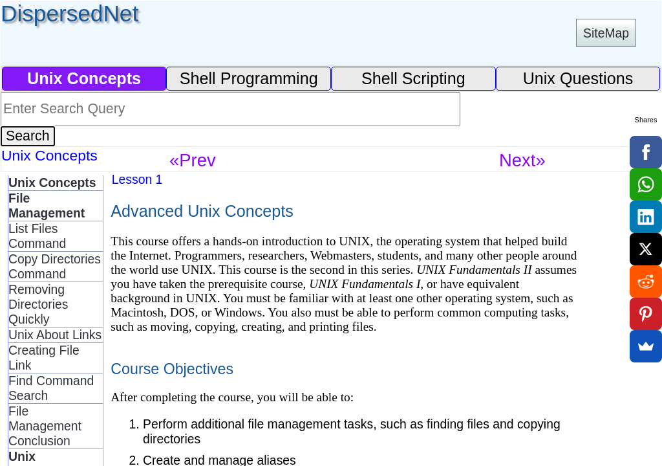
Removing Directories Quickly (38, 304)
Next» (522, 160)
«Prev (192, 160)
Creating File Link (44, 357)
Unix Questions (578, 78)
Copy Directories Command (54, 266)
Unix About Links (54, 334)
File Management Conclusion (44, 426)
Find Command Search (51, 388)
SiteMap (606, 33)
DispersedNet (69, 13)
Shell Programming (249, 78)
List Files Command (37, 235)
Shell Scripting (413, 78)
